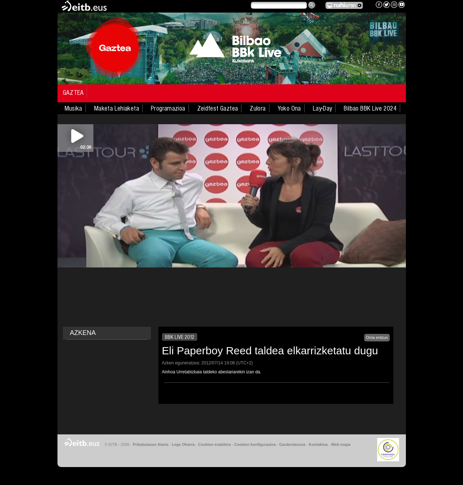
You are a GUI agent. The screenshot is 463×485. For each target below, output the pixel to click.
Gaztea (73, 93)
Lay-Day (322, 108)
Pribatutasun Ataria (150, 444)
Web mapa (341, 444)
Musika (73, 108)
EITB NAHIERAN (344, 5)
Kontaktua (318, 444)
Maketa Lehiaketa (116, 108)
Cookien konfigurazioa (255, 444)
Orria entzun (377, 337)
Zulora (257, 108)
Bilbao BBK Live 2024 (370, 108)
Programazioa (168, 108)
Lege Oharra (183, 444)
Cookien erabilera (214, 444)
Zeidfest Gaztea (217, 108)
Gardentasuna (292, 444)
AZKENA (83, 332)
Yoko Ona (289, 108)
